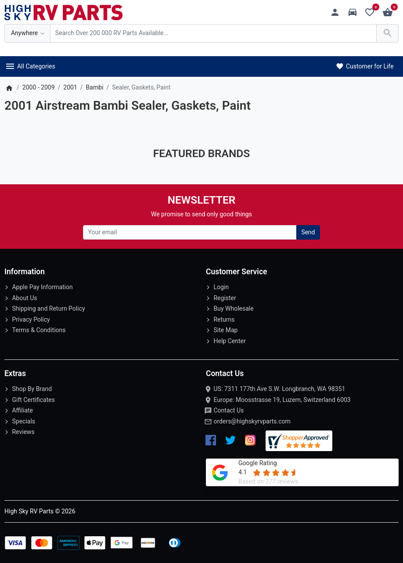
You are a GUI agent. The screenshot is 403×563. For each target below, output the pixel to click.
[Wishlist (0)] (372, 12)
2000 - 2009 (38, 87)
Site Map (225, 329)
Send (308, 232)
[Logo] (63, 11)
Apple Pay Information (42, 286)
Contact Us (228, 410)
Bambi (95, 87)
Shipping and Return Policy (48, 308)
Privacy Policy (31, 319)
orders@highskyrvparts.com (251, 421)
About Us (24, 297)
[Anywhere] (27, 33)
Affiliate (22, 410)
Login (221, 286)
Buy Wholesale (233, 308)
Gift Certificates (33, 399)
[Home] (9, 87)
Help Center (229, 340)
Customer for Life (364, 66)
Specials (23, 421)
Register (224, 297)
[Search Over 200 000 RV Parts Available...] (213, 33)
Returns (223, 319)
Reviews (23, 431)
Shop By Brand (32, 388)
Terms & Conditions (38, 329)
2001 (70, 87)
